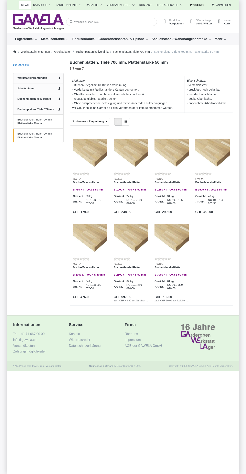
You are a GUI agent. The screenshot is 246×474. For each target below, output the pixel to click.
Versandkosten (53, 366)
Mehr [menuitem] (218, 39)
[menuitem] (25, 5)
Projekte (197, 5)
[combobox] (111, 22)
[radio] (118, 122)
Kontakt (145, 5)
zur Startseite (21, 64)
